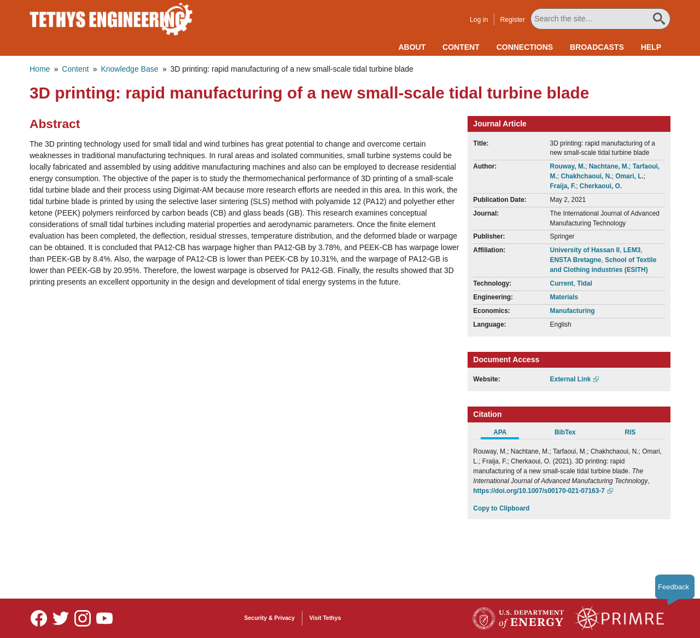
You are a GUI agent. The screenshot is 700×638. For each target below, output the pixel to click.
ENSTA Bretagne (576, 260)
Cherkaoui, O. (601, 186)
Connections (525, 47)
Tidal (584, 283)
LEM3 (632, 250)
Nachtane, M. (609, 166)
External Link (570, 379)
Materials (564, 297)
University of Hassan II (585, 250)
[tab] (505, 434)
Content (461, 47)
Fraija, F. (563, 186)
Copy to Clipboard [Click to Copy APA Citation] (501, 508)
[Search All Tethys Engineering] (600, 19)
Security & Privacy (269, 617)
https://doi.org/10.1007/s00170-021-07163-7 (539, 491)
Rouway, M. (568, 166)
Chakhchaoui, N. (586, 176)
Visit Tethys (325, 617)
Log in (479, 20)
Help (651, 47)
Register (512, 20)
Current (562, 283)
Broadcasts (597, 47)
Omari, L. (629, 176)
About (411, 47)
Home (40, 69)
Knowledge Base (129, 69)
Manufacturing (572, 311)
